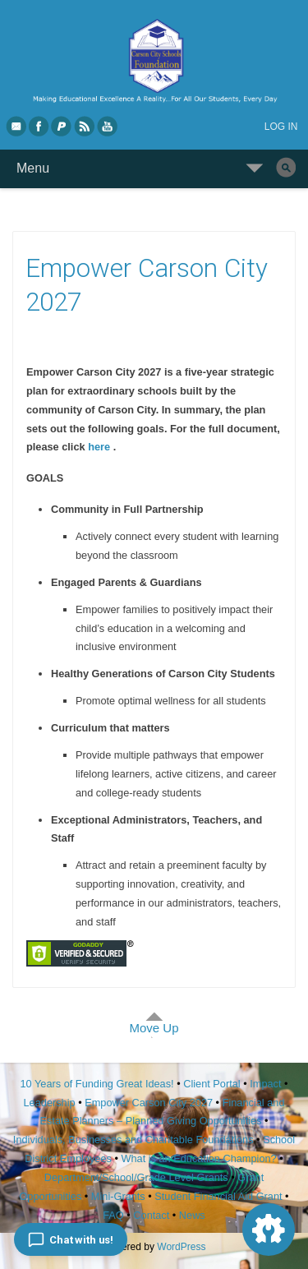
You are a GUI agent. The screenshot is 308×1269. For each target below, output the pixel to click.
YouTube (108, 125)
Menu (32, 168)
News (192, 1215)
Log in (281, 126)
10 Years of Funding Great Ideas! (97, 1083)
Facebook (39, 125)
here (100, 447)
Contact (151, 1215)
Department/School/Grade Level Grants (136, 1177)
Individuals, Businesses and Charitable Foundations (133, 1139)
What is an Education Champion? (198, 1158)
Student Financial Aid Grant (218, 1196)
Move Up (153, 1028)
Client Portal (211, 1083)
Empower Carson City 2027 (149, 1102)
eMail (16, 125)
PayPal (62, 125)
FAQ (113, 1215)
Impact (265, 1083)
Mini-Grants (118, 1196)
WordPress (181, 1247)
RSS (85, 125)
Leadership (50, 1102)
